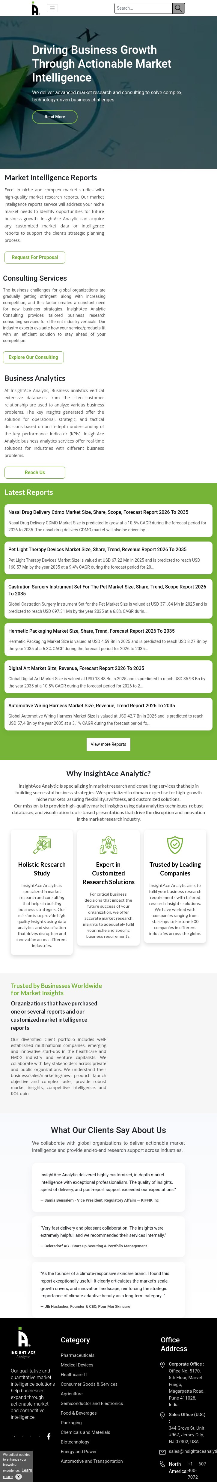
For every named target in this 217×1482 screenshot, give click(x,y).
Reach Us (35, 472)
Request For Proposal (35, 257)
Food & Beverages (79, 1413)
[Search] (143, 8)
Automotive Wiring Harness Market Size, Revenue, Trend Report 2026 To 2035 (91, 706)
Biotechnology (75, 1442)
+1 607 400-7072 (197, 1470)
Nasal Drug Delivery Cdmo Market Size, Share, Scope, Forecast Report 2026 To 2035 (98, 512)
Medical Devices (77, 1365)
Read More (55, 116)
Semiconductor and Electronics (92, 1403)
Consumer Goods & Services (89, 1384)
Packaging (71, 1422)
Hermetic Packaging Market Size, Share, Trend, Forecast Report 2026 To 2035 (91, 631)
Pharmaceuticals (77, 1355)
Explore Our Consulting (33, 357)
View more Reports (108, 744)
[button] (52, 8)
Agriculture (72, 1394)
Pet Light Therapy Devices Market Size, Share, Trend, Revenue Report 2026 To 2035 (97, 549)
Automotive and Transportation (92, 1461)
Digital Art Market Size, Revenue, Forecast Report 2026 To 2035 (76, 668)
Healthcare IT (74, 1374)
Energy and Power (79, 1451)
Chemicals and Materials (85, 1432)
